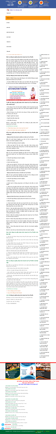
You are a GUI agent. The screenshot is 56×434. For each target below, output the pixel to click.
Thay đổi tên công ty (44, 96)
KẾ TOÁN (8, 22)
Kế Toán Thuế (43, 141)
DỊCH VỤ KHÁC (9, 46)
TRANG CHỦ (9, 13)
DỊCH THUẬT (9, 37)
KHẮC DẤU (8, 27)
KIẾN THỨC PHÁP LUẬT (10, 32)
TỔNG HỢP (8, 51)
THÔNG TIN (8, 41)
